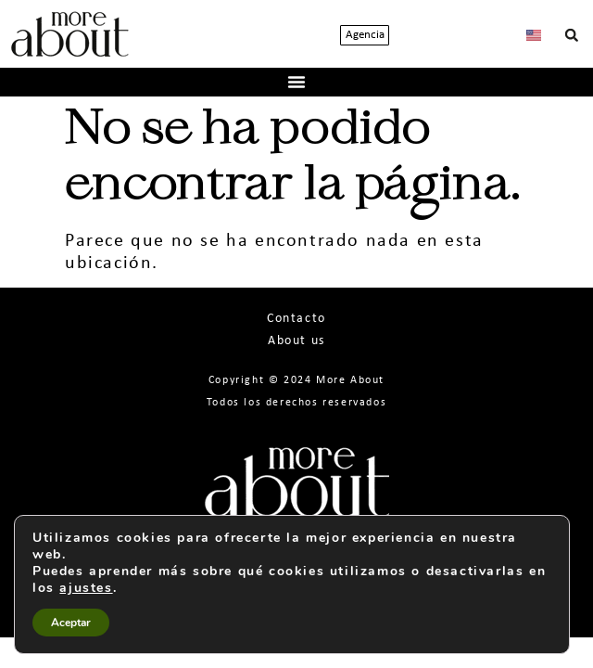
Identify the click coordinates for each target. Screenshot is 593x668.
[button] (572, 35)
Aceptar (71, 622)
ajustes (85, 588)
